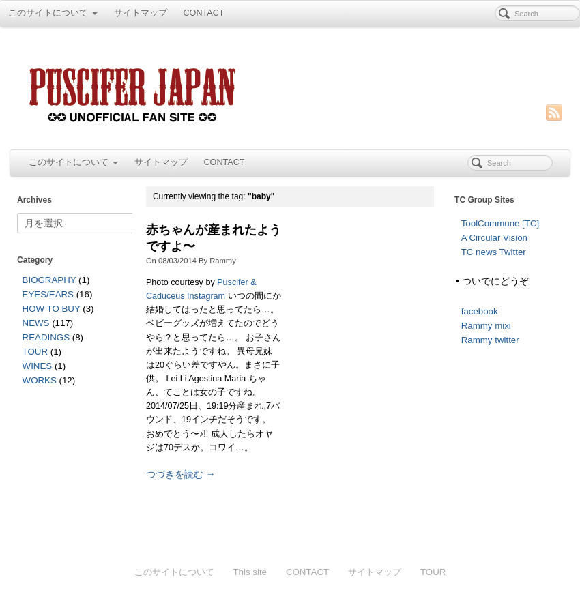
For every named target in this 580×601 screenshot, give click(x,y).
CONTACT (204, 13)
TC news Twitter (493, 252)
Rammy (222, 260)
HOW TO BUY (52, 309)
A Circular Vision (494, 238)
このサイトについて (53, 13)
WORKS (40, 380)
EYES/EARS (48, 294)
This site (250, 572)
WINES (38, 366)
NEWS (36, 323)
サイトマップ (140, 13)
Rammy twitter (490, 340)
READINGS (46, 337)
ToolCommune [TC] (500, 223)
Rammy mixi (486, 326)
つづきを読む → (181, 474)
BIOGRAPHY (49, 280)
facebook (479, 311)
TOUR (35, 352)
